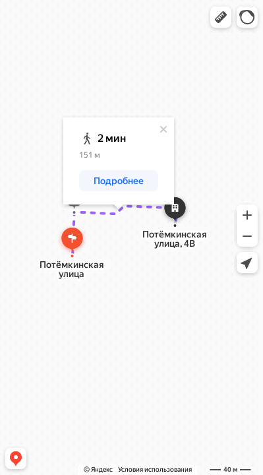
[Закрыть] (163, 129)
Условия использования (155, 469)
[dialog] (118, 161)
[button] (220, 17)
